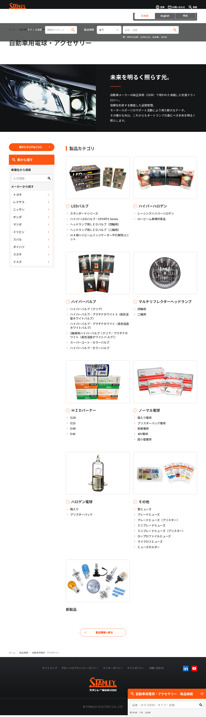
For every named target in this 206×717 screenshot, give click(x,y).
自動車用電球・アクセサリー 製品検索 (167, 693)
